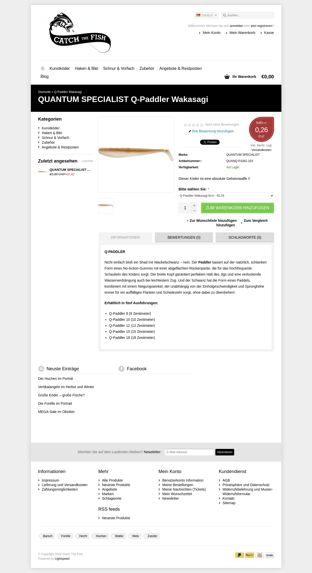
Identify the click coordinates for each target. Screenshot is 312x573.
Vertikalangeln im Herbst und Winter (66, 387)
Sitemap (229, 503)
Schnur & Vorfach (119, 68)
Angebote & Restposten (180, 68)
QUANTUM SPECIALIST (243, 155)
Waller (119, 536)
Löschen (87, 161)
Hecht (83, 536)
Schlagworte (111, 498)
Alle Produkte (112, 480)
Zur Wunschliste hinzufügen (212, 221)
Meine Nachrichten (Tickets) (184, 489)
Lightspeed (62, 558)
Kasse (269, 33)
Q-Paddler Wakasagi (68, 92)
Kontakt (228, 498)
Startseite (42, 69)
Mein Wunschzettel (177, 494)
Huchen (101, 536)
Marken (108, 494)
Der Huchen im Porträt (55, 379)
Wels (135, 536)
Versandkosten (261, 150)
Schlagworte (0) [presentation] (244, 237)
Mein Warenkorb (242, 33)
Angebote (109, 489)
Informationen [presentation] (125, 237)
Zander (152, 536)
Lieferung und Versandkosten (65, 485)
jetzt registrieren (261, 26)
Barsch (47, 536)
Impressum (50, 480)
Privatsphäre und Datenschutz (246, 485)
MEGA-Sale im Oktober (56, 412)
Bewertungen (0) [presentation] (183, 237)
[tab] (124, 237)
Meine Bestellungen (177, 485)
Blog (45, 76)
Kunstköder (60, 68)
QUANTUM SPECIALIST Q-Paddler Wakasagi (84, 170)
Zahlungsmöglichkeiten (60, 489)
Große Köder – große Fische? (61, 395)
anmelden (236, 26)
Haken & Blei (86, 68)
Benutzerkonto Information (183, 480)
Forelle (66, 536)
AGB (226, 480)
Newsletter (170, 498)
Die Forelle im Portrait (55, 403)
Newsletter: (119, 452)
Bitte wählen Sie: (194, 189)
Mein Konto (212, 33)
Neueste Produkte (116, 485)
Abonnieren (224, 452)
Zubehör (146, 68)
